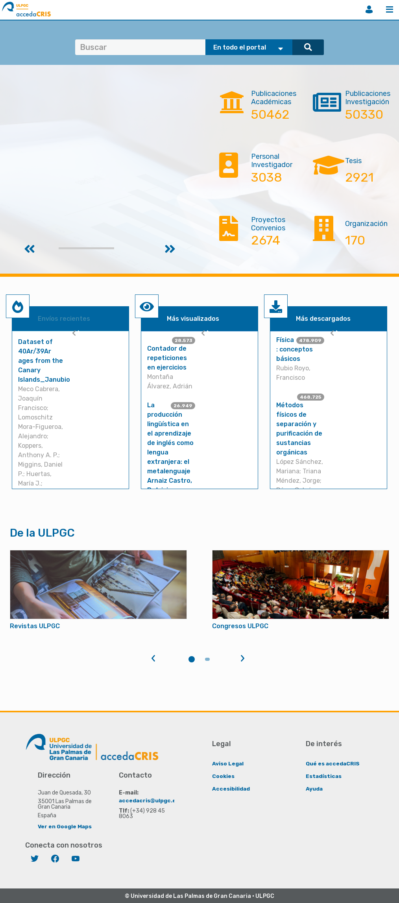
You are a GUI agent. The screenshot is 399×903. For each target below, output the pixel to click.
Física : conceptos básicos (294, 349)
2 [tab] (207, 659)
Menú (389, 9)
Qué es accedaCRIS (333, 763)
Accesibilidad (231, 788)
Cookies (223, 775)
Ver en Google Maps (65, 826)
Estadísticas (324, 775)
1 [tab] (191, 659)
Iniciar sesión (369, 9)
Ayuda (314, 788)
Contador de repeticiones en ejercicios (167, 358)
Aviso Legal (228, 763)
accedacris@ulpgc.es (149, 800)
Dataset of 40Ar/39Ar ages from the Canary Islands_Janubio (44, 360)
